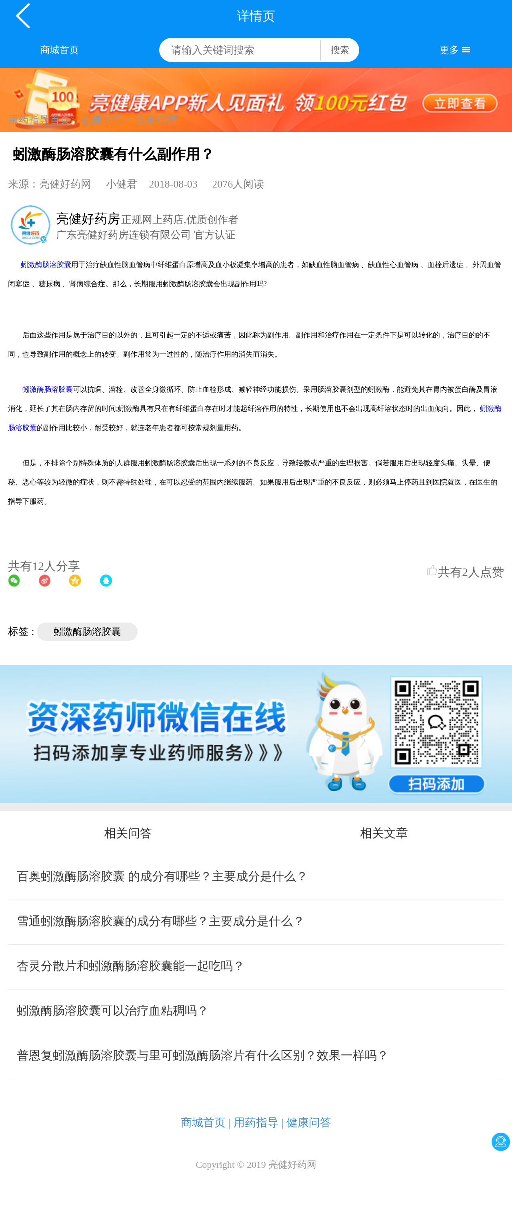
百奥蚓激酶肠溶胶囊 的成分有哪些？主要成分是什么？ (162, 876)
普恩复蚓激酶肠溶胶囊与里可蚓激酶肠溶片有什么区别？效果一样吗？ (203, 1055)
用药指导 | (259, 1122)
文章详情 (156, 120)
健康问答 (308, 1122)
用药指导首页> (42, 120)
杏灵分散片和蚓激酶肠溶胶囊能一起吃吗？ (131, 965)
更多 (449, 50)
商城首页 (59, 50)
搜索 (340, 50)
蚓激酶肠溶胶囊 (46, 265)
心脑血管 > (106, 120)
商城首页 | (206, 1122)
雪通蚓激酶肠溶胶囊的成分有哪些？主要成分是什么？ (161, 921)
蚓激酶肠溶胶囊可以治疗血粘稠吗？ (113, 1010)
